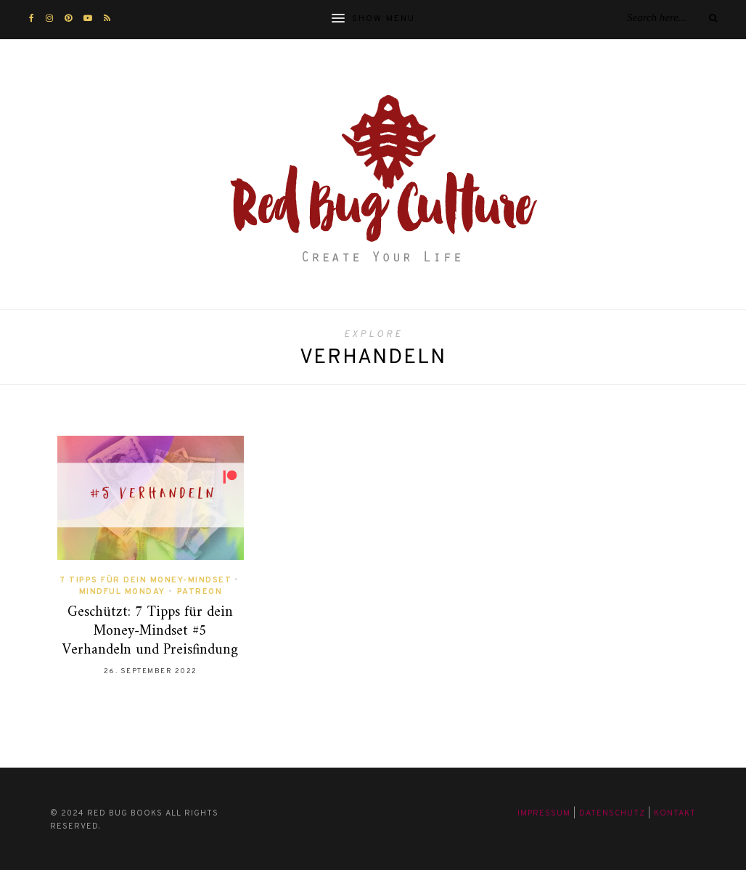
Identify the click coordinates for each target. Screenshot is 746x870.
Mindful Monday (122, 592)
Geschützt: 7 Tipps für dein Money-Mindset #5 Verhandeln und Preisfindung (150, 631)
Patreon (200, 592)
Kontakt (675, 813)
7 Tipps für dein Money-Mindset (145, 580)
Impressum (543, 813)
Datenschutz (612, 813)
